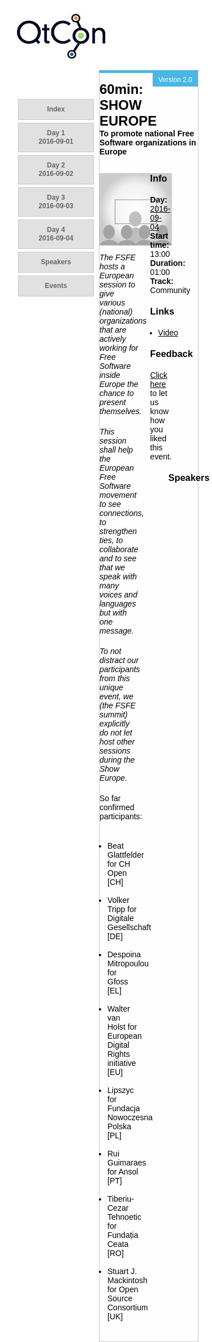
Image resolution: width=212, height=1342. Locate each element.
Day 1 (55, 137)
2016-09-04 (160, 217)
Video (168, 332)
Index (55, 109)
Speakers (56, 262)
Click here (158, 380)
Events (56, 286)
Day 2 (55, 169)
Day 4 (55, 234)
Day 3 (55, 201)
